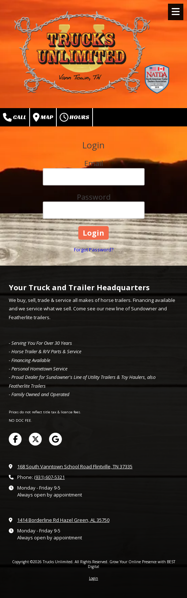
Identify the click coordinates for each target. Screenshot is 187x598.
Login (93, 578)
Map (43, 117)
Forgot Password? (93, 249)
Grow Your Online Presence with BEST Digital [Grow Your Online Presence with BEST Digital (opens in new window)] (131, 564)
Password (94, 197)
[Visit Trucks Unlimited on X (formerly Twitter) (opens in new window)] (35, 439)
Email (93, 163)
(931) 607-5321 (49, 477)
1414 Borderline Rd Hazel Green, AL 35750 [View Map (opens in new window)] (63, 520)
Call (14, 117)
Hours (74, 117)
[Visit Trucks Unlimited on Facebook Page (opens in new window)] (15, 439)
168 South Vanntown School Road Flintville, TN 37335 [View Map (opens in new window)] (74, 466)
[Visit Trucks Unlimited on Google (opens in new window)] (55, 439)
